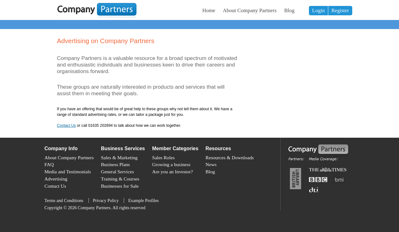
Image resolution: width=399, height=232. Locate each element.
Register (340, 10)
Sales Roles (163, 157)
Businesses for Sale (120, 186)
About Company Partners (250, 10)
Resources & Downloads (229, 157)
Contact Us (66, 125)
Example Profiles (143, 200)
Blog (289, 10)
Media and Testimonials (68, 171)
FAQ (49, 164)
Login (318, 10)
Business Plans (115, 164)
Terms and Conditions (64, 200)
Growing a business (171, 164)
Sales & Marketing (119, 157)
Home (208, 10)
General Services (117, 171)
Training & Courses (120, 178)
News (210, 164)
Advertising (56, 178)
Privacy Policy (106, 200)
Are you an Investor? (172, 171)
